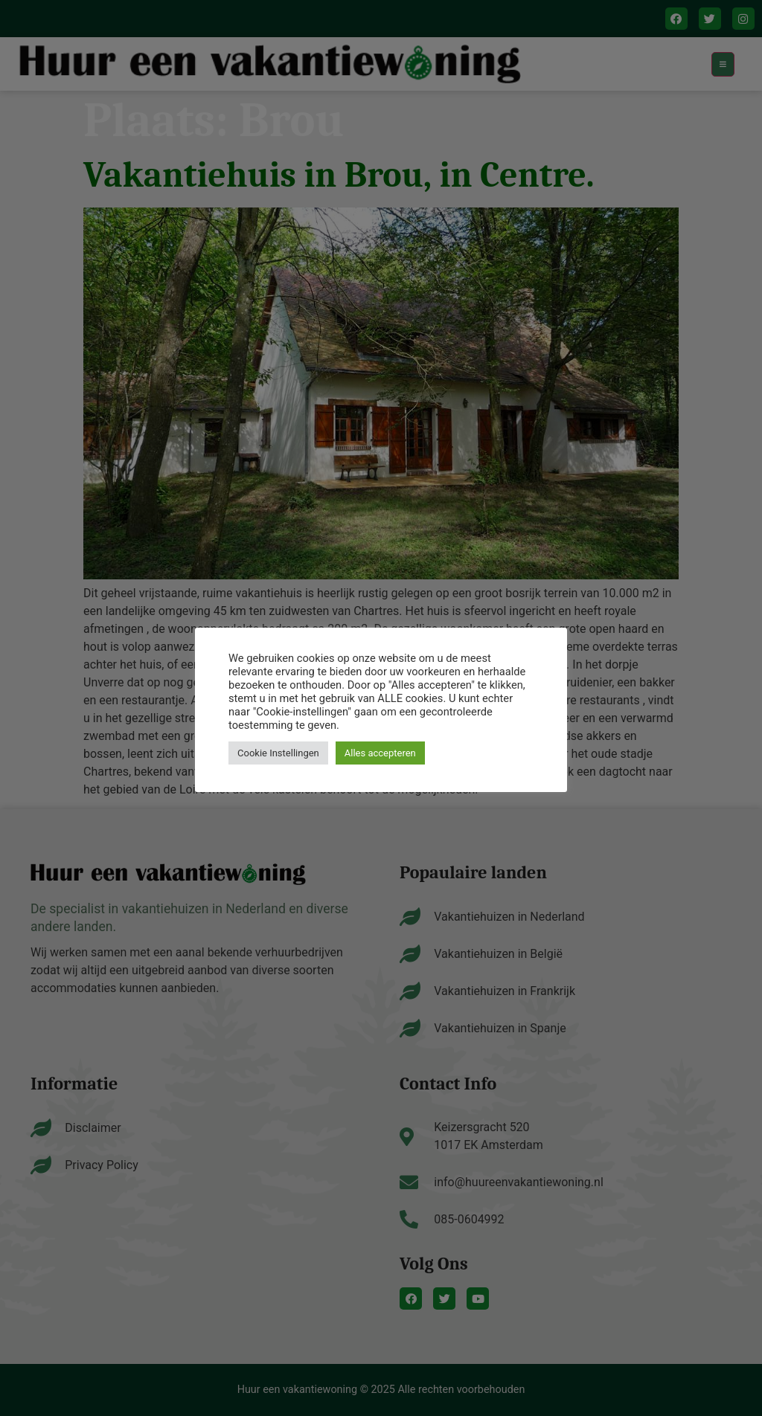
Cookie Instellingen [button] (278, 753)
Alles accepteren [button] (380, 753)
